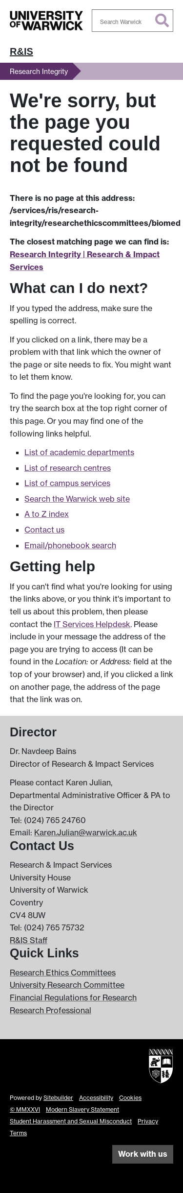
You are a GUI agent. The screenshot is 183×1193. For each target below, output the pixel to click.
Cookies (130, 1097)
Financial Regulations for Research (73, 997)
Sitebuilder (58, 1097)
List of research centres (67, 468)
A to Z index (46, 514)
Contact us (44, 530)
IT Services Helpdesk (92, 624)
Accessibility (96, 1097)
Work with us (142, 1154)
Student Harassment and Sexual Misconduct (71, 1121)
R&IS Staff (28, 940)
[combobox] (133, 20)
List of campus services (67, 483)
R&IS (21, 51)
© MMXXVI (25, 1109)
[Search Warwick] (133, 20)
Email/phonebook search (70, 545)
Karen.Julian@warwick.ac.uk (85, 832)
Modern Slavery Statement (82, 1109)
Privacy (148, 1121)
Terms (18, 1133)
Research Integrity (39, 71)
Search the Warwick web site (77, 499)
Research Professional (50, 1010)
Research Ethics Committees (63, 972)
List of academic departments (79, 452)
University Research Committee (67, 985)
